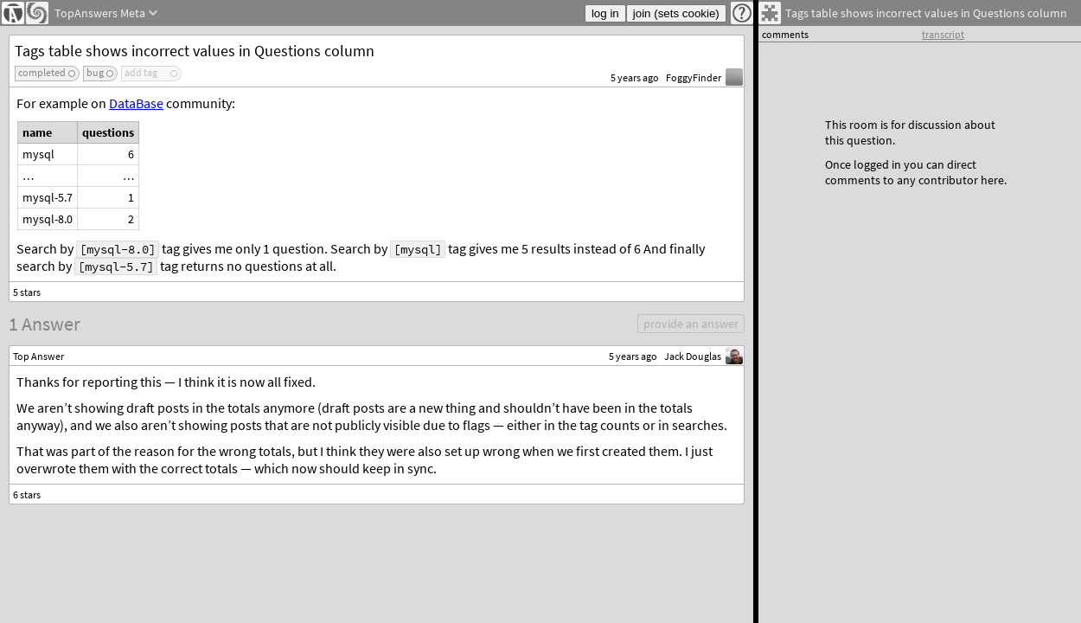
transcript (943, 34)
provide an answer (691, 323)
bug (95, 72)
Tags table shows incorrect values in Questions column (194, 51)
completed (42, 72)
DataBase (136, 103)
